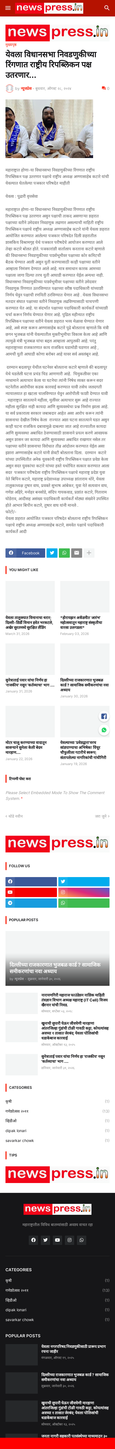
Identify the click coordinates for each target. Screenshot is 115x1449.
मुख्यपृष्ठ (10, 45)
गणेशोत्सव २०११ (57, 1111)
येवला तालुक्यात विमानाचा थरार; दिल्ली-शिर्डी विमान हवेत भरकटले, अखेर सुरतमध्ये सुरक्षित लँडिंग (29, 622)
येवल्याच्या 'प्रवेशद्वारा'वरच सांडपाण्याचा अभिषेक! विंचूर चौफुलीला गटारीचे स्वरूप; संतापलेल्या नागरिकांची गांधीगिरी (83, 750)
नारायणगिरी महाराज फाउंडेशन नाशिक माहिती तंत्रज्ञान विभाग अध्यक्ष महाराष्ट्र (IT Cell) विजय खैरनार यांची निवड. (74, 1000)
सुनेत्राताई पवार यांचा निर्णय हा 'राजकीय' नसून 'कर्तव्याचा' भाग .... (29, 682)
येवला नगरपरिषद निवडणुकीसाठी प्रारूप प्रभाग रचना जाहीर (73, 1349)
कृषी (57, 1101)
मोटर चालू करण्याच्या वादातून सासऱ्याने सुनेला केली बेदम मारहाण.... (26, 747)
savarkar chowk (57, 1140)
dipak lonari (57, 1130)
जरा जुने (101, 816)
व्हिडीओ (57, 1121)
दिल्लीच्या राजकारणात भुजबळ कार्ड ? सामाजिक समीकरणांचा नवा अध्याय (84, 685)
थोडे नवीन (15, 816)
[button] (7, 8)
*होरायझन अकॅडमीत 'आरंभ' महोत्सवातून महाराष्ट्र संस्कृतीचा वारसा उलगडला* (81, 622)
